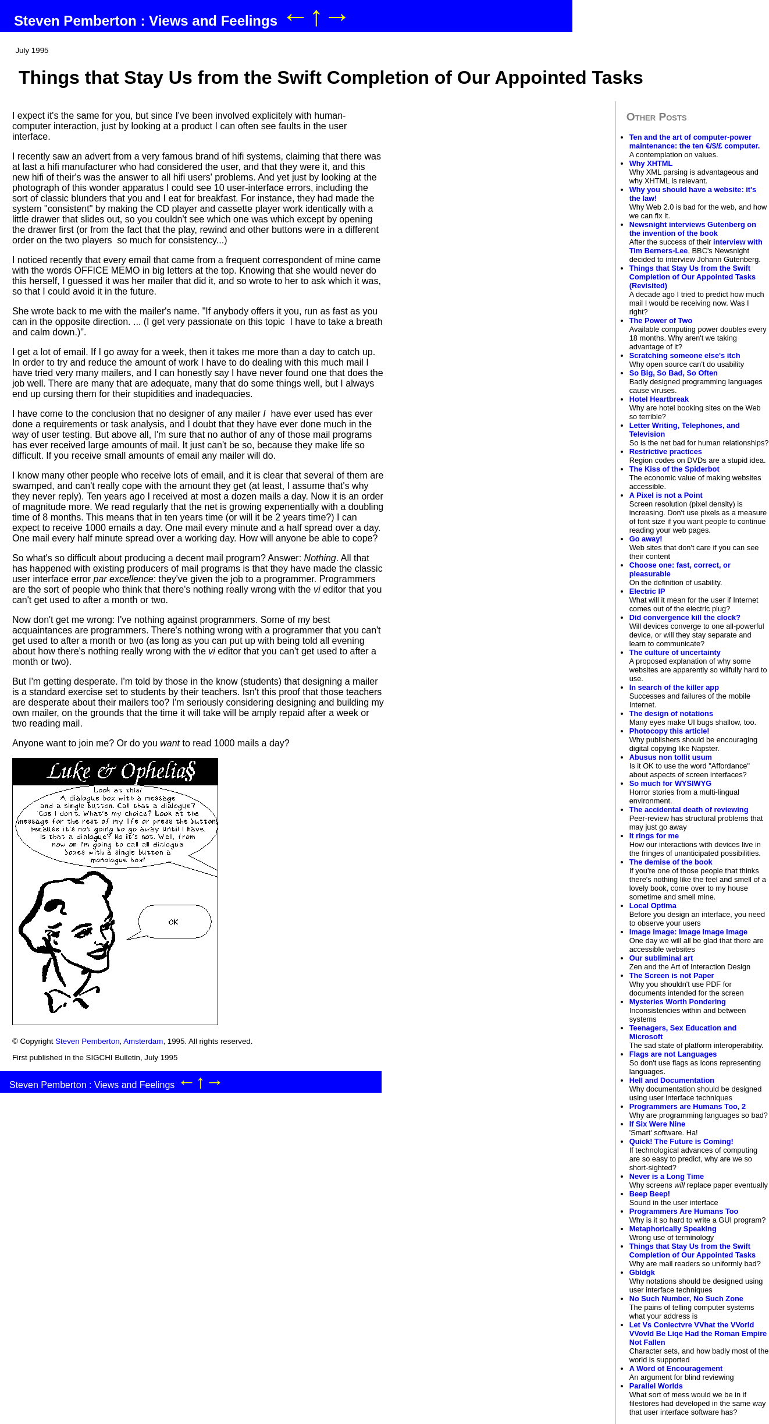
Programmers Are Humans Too (684, 1211)
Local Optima (653, 905)
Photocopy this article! (669, 731)
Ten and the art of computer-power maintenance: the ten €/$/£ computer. (694, 141)
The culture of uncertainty (675, 652)
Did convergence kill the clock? (684, 617)
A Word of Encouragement (676, 1368)
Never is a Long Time (666, 1176)
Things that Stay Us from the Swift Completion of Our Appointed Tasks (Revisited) (692, 277)
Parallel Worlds (656, 1386)
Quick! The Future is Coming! (681, 1141)
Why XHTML (651, 163)
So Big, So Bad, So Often (673, 373)
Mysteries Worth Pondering (677, 1001)
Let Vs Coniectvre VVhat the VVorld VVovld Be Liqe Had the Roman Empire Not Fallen (698, 1333)
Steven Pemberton (87, 1041)
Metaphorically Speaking (673, 1228)
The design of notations (671, 713)
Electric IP (647, 591)
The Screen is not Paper (671, 975)
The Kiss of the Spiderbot (674, 469)
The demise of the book (671, 862)
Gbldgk (642, 1272)
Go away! (646, 538)
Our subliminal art (661, 958)
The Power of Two (661, 320)
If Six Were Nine (657, 1124)
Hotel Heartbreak (659, 399)
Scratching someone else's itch (684, 355)
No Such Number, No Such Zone (686, 1298)
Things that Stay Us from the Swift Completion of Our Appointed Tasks (692, 1250)
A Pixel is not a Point (666, 495)
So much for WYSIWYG (670, 783)
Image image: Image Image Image (688, 931)
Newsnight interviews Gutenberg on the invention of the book (692, 229)
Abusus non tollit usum (670, 757)
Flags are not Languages (673, 1054)
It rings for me (654, 835)
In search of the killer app (674, 687)
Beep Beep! (649, 1193)
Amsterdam (143, 1041)
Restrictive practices (665, 451)
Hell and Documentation (671, 1080)
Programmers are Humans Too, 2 (687, 1106)
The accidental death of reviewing (689, 809)
